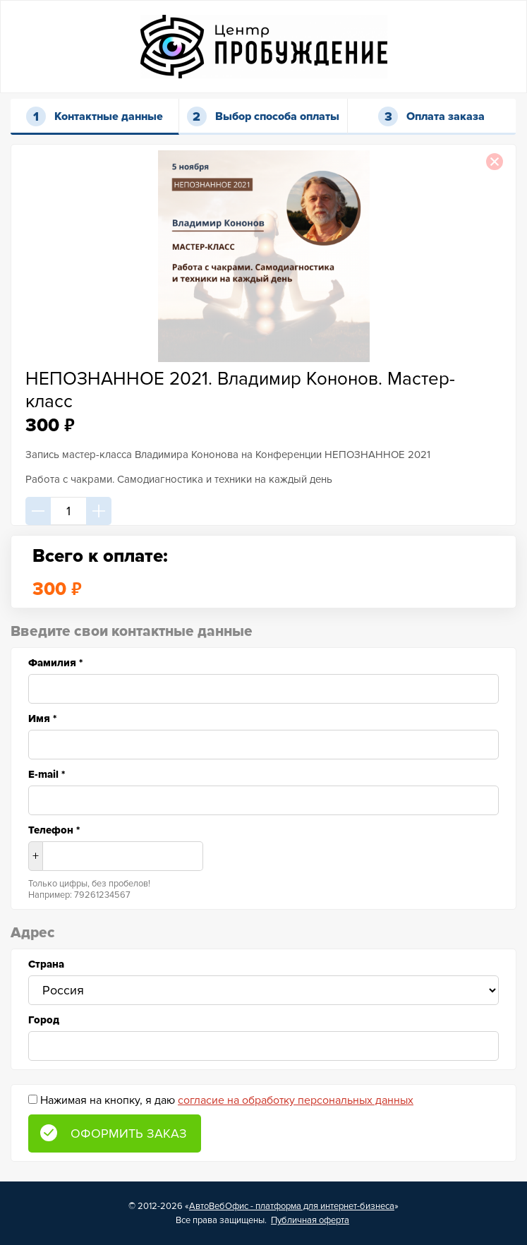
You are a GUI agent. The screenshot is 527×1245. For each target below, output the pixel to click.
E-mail (46, 774)
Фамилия (55, 662)
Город (43, 1020)
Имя (42, 718)
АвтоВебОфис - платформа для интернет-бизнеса (291, 1206)
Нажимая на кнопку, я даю (226, 1100)
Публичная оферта (310, 1220)
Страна (46, 964)
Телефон (54, 830)
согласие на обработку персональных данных (295, 1100)
